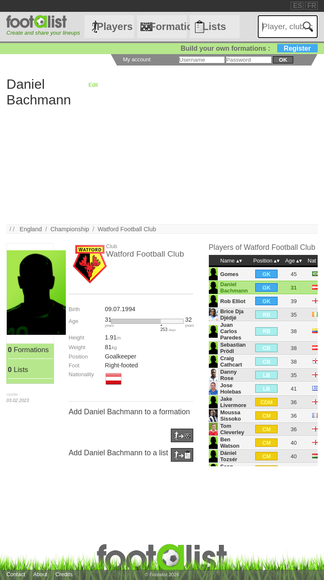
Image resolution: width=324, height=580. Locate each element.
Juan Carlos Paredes (230, 331)
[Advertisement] (161, 165)
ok (283, 60)
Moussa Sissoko (230, 415)
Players (114, 26)
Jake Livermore (233, 402)
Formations (167, 26)
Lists (214, 26)
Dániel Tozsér (228, 456)
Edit (93, 85)
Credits (64, 574)
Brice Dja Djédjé (231, 314)
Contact (15, 574)
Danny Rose (228, 375)
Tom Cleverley (232, 429)
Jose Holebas (230, 388)
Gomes (229, 274)
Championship (69, 229)
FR (311, 5)
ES (297, 5)
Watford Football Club (126, 229)
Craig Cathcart (231, 361)
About (40, 574)
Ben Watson (230, 442)
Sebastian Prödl (233, 348)
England (31, 229)
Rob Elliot (233, 301)
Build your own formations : (249, 48)
